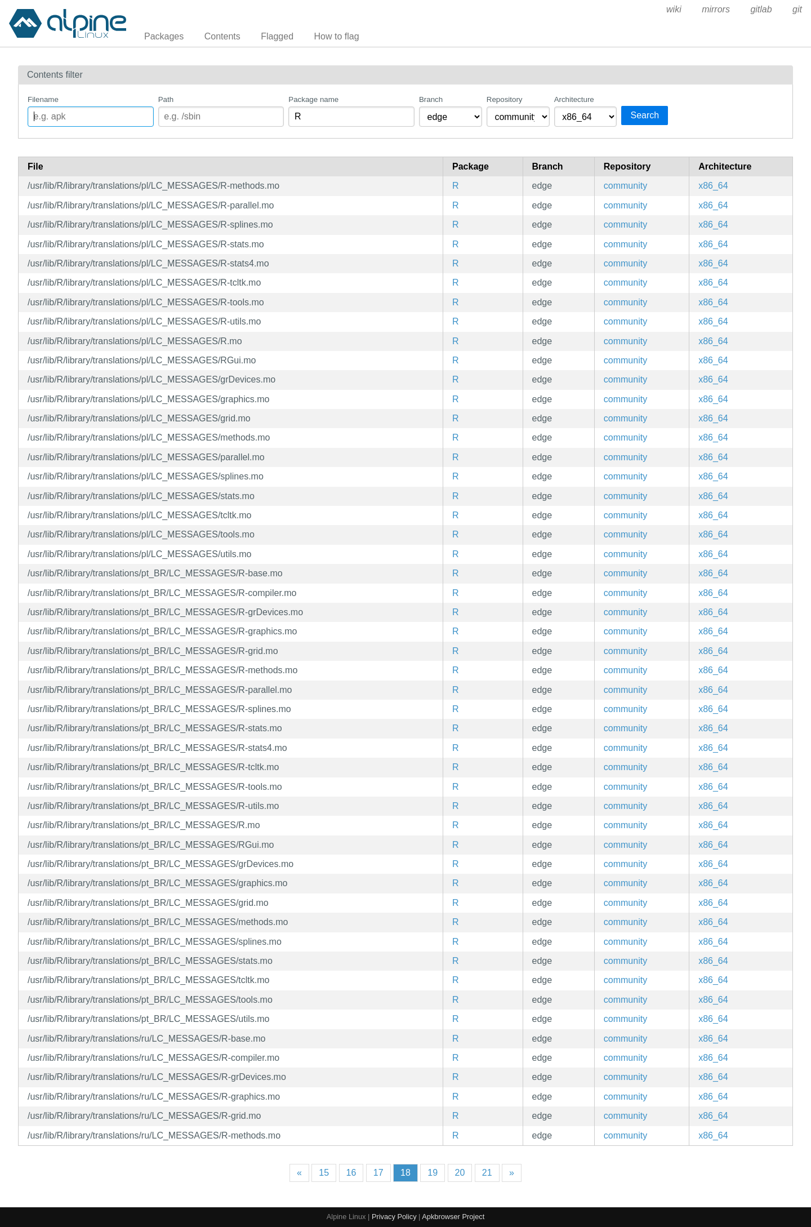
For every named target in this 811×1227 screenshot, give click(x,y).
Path (165, 99)
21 (487, 1172)
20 (460, 1172)
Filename (43, 99)
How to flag (336, 36)
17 (378, 1172)
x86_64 (713, 185)
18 (405, 1172)
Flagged (277, 36)
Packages (164, 36)
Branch (431, 99)
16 (351, 1172)
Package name (313, 99)
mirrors (716, 9)
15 (324, 1172)
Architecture (574, 99)
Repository (505, 99)
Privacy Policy (394, 1216)
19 (432, 1172)
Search (644, 115)
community (625, 185)
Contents (222, 36)
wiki (673, 9)
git (797, 9)
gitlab (761, 9)
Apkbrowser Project (453, 1216)
